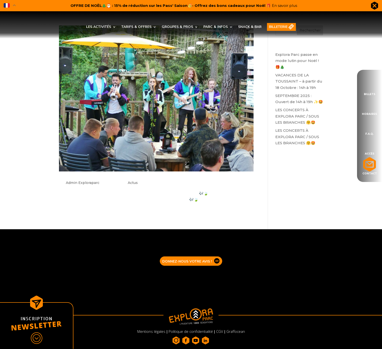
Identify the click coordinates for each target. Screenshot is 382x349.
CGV (219, 331)
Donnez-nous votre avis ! (187, 261)
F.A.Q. (369, 133)
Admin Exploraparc (82, 183)
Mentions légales (151, 331)
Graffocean (235, 331)
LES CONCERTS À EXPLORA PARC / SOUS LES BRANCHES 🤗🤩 (297, 116)
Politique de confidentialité (191, 331)
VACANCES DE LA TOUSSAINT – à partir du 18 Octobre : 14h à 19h (298, 81)
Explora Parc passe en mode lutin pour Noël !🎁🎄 (297, 60)
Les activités (98, 26)
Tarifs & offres (136, 26)
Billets (369, 94)
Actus (133, 183)
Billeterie (278, 26)
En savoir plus (284, 5)
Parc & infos (215, 26)
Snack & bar (250, 26)
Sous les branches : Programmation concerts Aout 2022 (140, 174)
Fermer (375, 6)
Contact (369, 173)
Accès (369, 153)
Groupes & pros (177, 26)
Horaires (369, 113)
